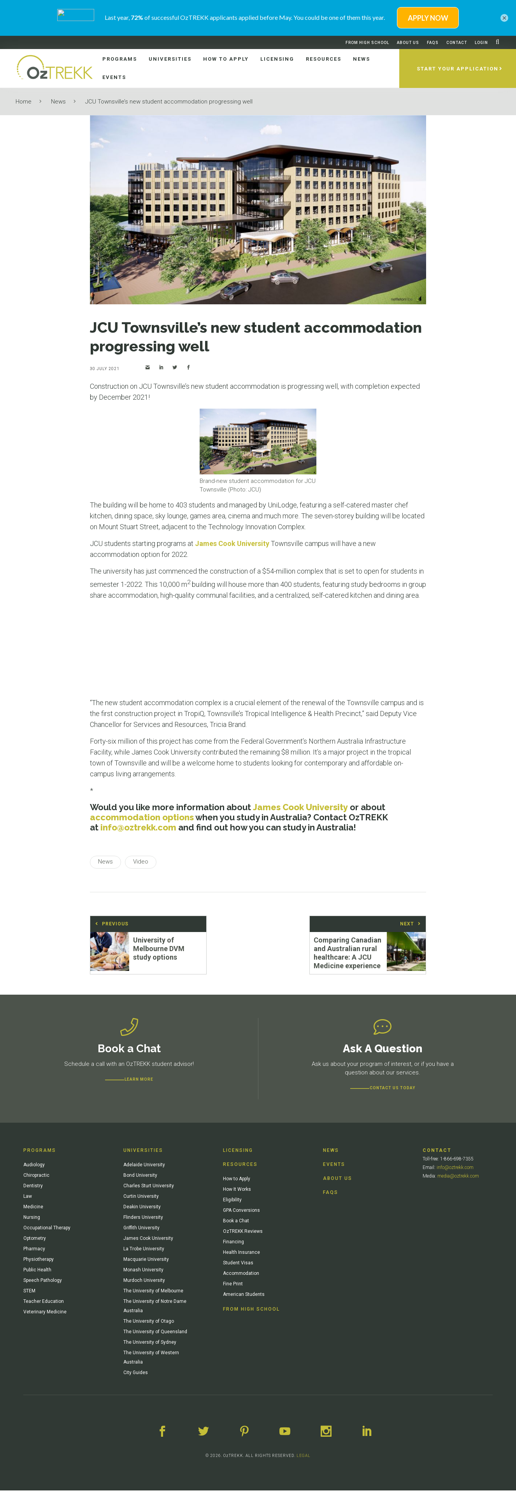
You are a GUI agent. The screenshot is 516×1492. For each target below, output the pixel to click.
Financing (233, 1243)
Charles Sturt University (148, 1187)
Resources (240, 1166)
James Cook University (232, 543)
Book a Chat (236, 1222)
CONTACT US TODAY (392, 1089)
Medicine (33, 1208)
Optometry (34, 1240)
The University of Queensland (155, 1333)
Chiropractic (36, 1177)
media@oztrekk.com (458, 1177)
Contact (456, 42)
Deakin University (142, 1208)
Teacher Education (43, 1303)
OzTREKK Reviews (243, 1233)
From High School (367, 42)
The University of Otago (148, 1322)
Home (24, 101)
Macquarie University (146, 1261)
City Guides (135, 1374)
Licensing (238, 1152)
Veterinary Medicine (45, 1313)
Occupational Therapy (46, 1229)
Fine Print (233, 1285)
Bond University (140, 1177)
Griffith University (141, 1229)
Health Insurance (241, 1254)
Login (481, 42)
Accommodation (241, 1275)
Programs (39, 1152)
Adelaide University (144, 1166)
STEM (29, 1292)
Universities (143, 1152)
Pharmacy (34, 1250)
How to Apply (236, 1180)
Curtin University (141, 1198)
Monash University (143, 1271)
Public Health (37, 1271)
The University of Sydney (149, 1343)
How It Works (237, 1191)
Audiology (34, 1166)
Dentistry (33, 1187)
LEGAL (304, 1457)
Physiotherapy (38, 1261)
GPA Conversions (241, 1212)
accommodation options (142, 817)
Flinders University (143, 1219)
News (58, 101)
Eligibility (232, 1201)
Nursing (31, 1219)
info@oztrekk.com (138, 827)
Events (334, 1166)
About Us (408, 42)
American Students (244, 1296)
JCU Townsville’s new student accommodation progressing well (169, 101)
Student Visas (238, 1264)
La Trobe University (143, 1250)
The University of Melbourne (153, 1292)
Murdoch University (144, 1282)
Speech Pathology (42, 1282)
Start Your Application (457, 69)
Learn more (139, 1081)
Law (27, 1198)
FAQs (433, 42)
